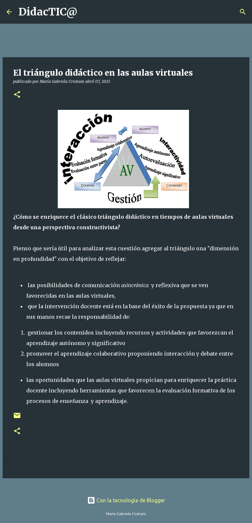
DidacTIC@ (47, 11)
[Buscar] (87, 12)
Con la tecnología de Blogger (126, 500)
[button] (17, 94)
